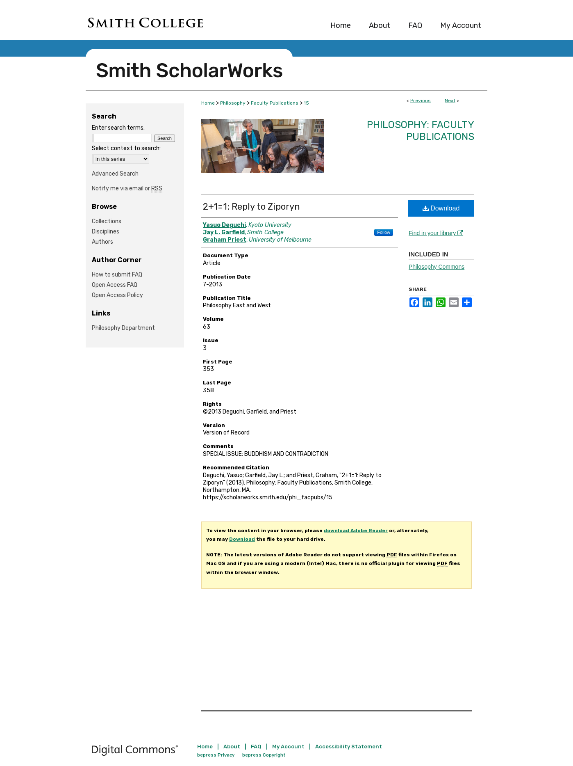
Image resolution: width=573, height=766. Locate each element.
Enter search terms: (118, 127)
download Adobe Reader (356, 530)
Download (441, 208)
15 (306, 103)
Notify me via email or (127, 188)
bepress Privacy (215, 755)
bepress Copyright (264, 755)
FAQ (256, 746)
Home (208, 103)
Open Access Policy (117, 295)
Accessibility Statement (348, 746)
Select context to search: (126, 148)
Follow (383, 232)
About (231, 746)
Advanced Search (115, 173)
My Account (288, 746)
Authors (102, 241)
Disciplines (105, 231)
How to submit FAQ (117, 274)
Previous (420, 100)
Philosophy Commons (436, 266)
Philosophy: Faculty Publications (420, 130)
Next (450, 100)
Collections (106, 221)
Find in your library (436, 233)
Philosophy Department (123, 328)
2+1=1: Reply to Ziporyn (251, 206)
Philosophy (233, 103)
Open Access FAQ (114, 284)
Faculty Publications (274, 103)
